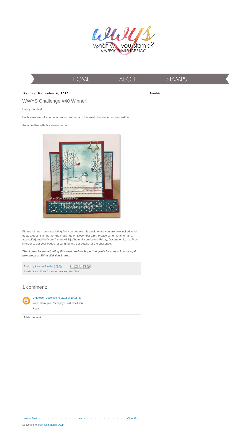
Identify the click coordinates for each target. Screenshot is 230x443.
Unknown (38, 297)
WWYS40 (74, 271)
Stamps (175, 79)
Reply (36, 308)
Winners (63, 271)
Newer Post (30, 418)
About (127, 79)
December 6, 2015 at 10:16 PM (63, 297)
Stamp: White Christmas (44, 271)
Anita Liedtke (30, 125)
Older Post (133, 418)
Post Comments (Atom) (51, 424)
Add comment (32, 317)
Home (80, 79)
